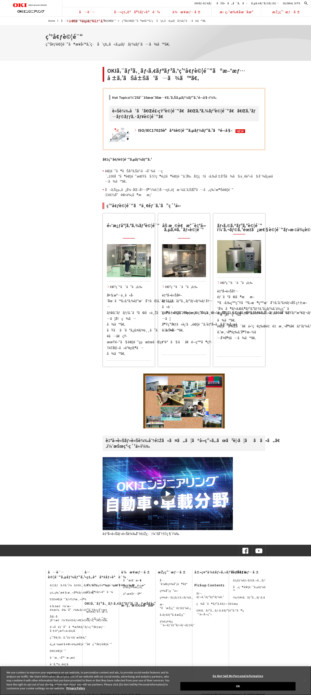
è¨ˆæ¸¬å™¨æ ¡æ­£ (62, 657)
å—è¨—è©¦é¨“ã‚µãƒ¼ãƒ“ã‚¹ (87, 12)
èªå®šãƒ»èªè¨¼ (100, 592)
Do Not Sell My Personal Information (238, 676)
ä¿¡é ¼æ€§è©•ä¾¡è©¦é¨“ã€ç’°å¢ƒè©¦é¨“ (81, 644)
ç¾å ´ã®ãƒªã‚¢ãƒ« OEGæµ (218, 604)
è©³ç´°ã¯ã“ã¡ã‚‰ (126, 286)
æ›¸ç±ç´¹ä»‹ (97, 618)
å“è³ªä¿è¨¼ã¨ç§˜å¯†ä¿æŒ (112, 585)
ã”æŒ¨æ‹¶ (132, 580)
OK (238, 686)
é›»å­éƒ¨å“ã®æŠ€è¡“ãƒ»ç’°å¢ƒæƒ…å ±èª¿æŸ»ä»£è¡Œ (78, 628)
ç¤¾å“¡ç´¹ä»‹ (169, 591)
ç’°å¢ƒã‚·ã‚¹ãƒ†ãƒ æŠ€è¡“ (68, 637)
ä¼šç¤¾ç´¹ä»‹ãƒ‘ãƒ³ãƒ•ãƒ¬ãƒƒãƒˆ (177, 623)
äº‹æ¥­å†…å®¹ (132, 594)
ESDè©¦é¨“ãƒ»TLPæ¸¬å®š (68, 599)
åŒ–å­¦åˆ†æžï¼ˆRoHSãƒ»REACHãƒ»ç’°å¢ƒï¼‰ (78, 618)
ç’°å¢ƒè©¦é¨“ (108, 20)
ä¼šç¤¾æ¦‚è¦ (134, 587)
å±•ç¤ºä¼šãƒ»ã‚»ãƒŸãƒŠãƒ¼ (220, 572)
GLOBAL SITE (291, 3)
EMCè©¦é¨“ (58, 651)
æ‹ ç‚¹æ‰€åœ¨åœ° (236, 11)
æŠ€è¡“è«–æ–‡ (97, 611)
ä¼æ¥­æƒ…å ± (186, 11)
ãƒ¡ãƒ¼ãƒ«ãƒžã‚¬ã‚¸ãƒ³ (249, 580)
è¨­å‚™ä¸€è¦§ (59, 664)
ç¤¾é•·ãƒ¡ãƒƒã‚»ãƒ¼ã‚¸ (177, 597)
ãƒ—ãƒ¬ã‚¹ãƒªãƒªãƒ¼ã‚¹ (210, 595)
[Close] (304, 680)
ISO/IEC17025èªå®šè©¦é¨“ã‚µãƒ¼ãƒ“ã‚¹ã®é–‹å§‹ (185, 130)
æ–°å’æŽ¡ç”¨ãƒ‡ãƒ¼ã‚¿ (175, 606)
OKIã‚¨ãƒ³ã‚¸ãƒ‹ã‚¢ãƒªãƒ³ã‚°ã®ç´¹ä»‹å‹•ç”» (220, 612)
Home (51, 20)
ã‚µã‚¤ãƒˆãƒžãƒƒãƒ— (265, 3)
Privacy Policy (75, 688)
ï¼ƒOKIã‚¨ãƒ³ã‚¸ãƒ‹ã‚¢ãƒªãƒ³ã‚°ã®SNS (261, 597)
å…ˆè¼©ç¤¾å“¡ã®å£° (174, 582)
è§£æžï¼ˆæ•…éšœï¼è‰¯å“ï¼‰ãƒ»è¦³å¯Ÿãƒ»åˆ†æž (79, 608)
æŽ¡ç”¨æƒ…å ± (286, 11)
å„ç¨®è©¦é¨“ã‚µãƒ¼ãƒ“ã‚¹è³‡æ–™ (257, 589)
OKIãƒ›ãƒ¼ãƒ (203, 3)
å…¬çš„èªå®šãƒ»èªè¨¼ (137, 11)
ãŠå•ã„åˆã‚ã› (232, 3)
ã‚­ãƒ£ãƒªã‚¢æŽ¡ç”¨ (173, 615)
